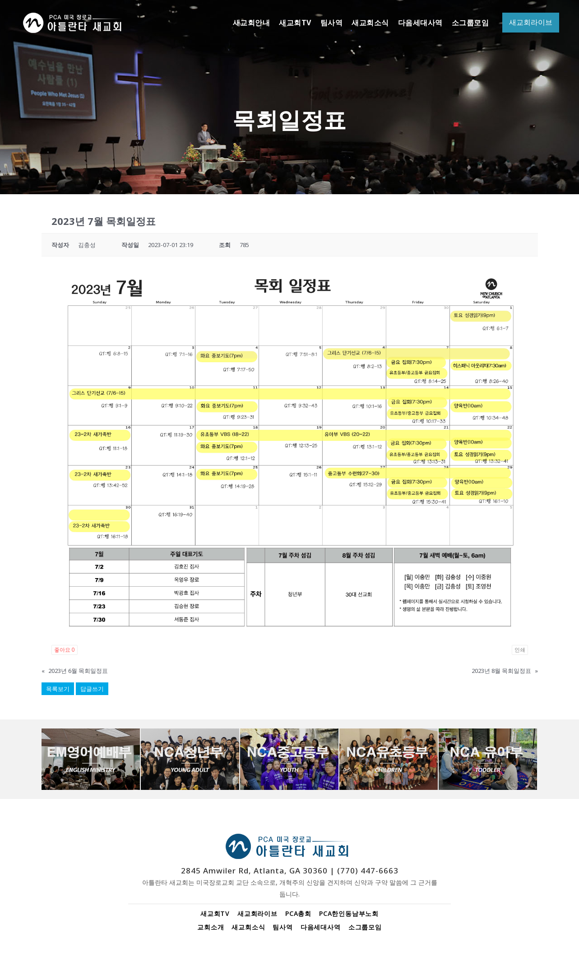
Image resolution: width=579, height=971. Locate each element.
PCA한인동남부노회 (349, 913)
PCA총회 (298, 913)
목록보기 (57, 689)
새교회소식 (248, 927)
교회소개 (210, 927)
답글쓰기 (92, 689)
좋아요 (64, 650)
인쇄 (519, 650)
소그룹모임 (365, 927)
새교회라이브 (257, 913)
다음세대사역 (321, 927)
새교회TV (215, 913)
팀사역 (282, 927)
